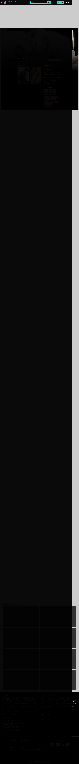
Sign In (68, 2)
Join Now (60, 2)
